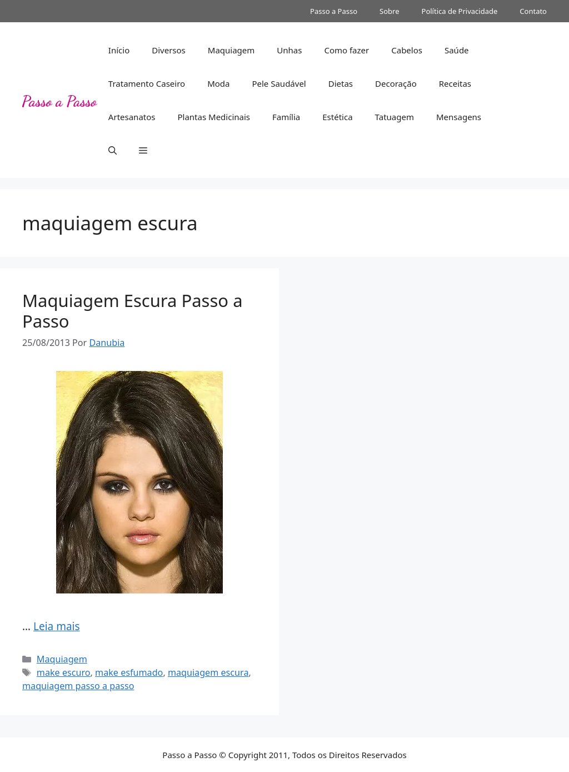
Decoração (396, 83)
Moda (218, 83)
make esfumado (129, 672)
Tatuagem (394, 116)
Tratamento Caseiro (146, 83)
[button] (112, 150)
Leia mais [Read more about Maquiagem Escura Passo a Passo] (56, 626)
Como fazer (346, 50)
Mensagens (458, 116)
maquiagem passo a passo (78, 686)
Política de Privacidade (460, 11)
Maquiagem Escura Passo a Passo (132, 311)
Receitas (455, 83)
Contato (533, 11)
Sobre (389, 11)
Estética (337, 116)
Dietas (340, 83)
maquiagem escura (208, 672)
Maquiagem (231, 50)
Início (118, 50)
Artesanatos (132, 116)
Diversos (169, 50)
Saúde (457, 50)
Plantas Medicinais (213, 116)
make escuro (64, 672)
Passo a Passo (333, 11)
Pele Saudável (279, 83)
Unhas (289, 50)
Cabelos (406, 50)
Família (286, 116)
